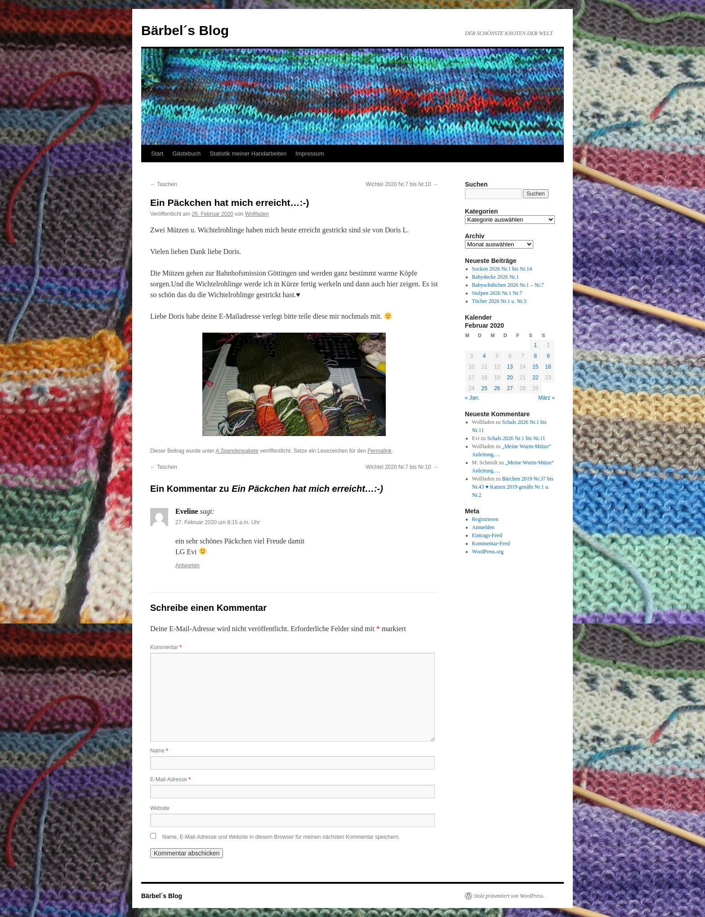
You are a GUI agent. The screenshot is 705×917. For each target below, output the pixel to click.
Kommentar (166, 647)
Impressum (309, 153)
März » (546, 398)
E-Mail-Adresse (170, 779)
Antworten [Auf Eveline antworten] (187, 565)
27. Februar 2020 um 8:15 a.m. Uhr (217, 522)
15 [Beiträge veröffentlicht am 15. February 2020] (535, 367)
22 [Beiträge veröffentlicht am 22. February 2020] (535, 377)
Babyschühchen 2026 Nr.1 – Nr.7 (508, 285)
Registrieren (485, 519)
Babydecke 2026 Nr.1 (495, 277)
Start (157, 153)
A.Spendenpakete (236, 451)
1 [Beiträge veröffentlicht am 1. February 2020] (535, 345)
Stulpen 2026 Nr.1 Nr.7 (497, 293)
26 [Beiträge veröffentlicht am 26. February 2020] (497, 388)
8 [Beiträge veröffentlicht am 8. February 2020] (535, 356)
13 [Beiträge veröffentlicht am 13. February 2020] (510, 367)
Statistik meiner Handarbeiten (248, 153)
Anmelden (483, 527)
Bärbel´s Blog (185, 30)
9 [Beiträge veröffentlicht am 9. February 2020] (548, 356)
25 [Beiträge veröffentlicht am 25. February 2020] (484, 388)
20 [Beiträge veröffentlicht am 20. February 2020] (510, 377)
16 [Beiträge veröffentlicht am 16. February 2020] (548, 367)
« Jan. (472, 398)
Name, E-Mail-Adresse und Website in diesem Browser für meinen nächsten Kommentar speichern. (281, 837)
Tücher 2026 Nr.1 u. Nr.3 (499, 301)
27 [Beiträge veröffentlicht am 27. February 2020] (510, 388)
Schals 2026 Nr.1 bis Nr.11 (516, 438)
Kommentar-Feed (491, 543)
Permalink (379, 451)
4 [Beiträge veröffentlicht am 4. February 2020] (484, 356)
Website (160, 808)
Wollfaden (257, 214)
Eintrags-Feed (487, 535)
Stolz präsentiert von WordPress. (509, 896)
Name (159, 751)
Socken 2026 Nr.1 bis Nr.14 (502, 269)
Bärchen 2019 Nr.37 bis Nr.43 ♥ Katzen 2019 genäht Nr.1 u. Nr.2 (512, 487)
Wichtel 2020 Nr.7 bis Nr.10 (402, 184)
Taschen (163, 184)
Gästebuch (186, 153)
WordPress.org (488, 551)
